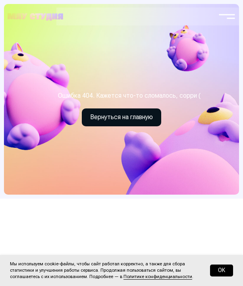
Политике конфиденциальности (157, 276)
